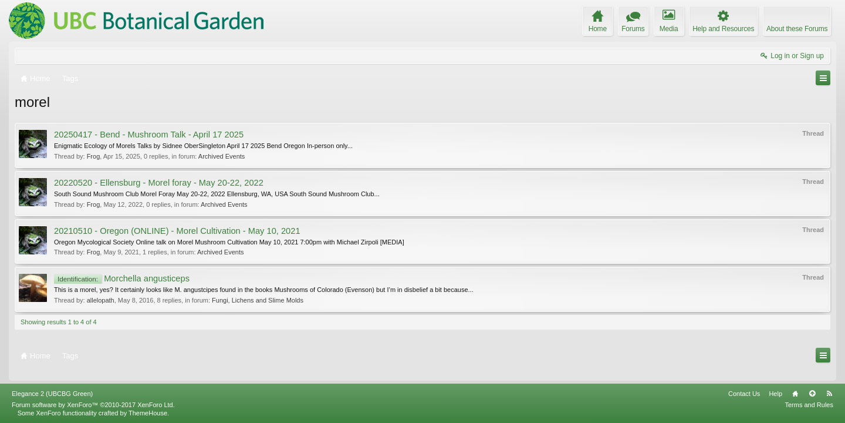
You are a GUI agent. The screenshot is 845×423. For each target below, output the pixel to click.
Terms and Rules (809, 404)
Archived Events (221, 156)
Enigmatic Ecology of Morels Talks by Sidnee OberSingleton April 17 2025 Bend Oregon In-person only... (203, 145)
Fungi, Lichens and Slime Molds (257, 300)
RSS (829, 394)
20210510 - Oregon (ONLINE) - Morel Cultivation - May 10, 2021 (177, 231)
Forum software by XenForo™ (93, 404)
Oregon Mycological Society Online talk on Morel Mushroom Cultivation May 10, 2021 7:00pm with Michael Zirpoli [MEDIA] (229, 242)
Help (775, 393)
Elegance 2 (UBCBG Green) (52, 393)
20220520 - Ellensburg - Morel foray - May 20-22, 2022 (158, 182)
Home (795, 394)
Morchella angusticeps (122, 278)
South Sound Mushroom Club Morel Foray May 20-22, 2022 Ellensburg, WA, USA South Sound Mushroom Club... (217, 193)
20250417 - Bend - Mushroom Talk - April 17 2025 (149, 134)
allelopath (100, 300)
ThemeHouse (148, 413)
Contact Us (744, 393)
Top (812, 394)
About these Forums (796, 29)
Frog (93, 156)
